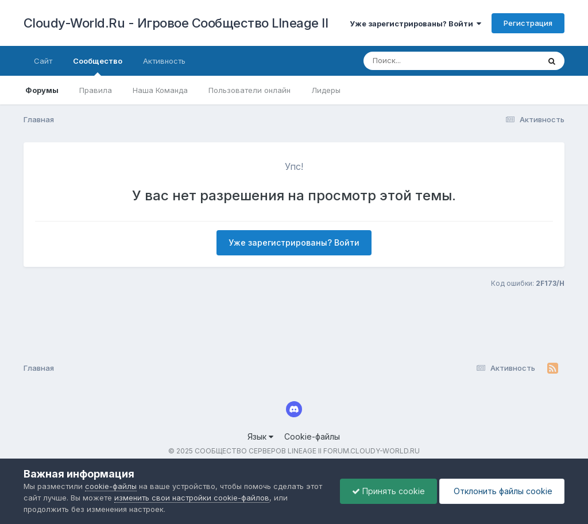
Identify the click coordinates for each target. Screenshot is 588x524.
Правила (95, 90)
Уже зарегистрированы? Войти (415, 23)
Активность (164, 60)
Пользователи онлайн (249, 90)
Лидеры (326, 90)
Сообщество (97, 66)
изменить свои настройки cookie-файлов (191, 497)
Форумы (42, 90)
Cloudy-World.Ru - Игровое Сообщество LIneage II (176, 22)
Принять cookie (388, 491)
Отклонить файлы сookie (501, 491)
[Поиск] (429, 61)
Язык (260, 436)
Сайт (43, 60)
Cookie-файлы (312, 436)
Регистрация (528, 23)
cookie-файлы (111, 486)
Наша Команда (160, 90)
